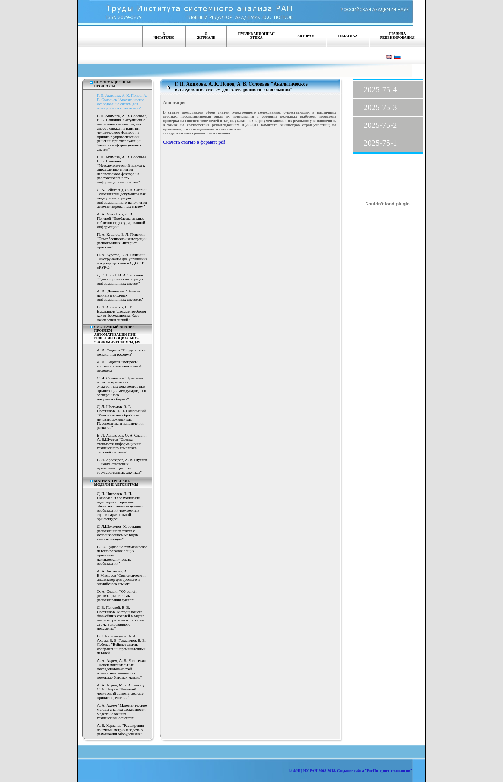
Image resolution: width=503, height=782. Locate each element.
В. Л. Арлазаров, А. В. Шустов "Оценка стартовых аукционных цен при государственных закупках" (122, 466)
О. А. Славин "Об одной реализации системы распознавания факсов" (117, 595)
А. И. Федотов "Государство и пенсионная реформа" (121, 352)
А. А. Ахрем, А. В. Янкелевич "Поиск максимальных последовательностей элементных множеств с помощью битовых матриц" (121, 668)
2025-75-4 (380, 89)
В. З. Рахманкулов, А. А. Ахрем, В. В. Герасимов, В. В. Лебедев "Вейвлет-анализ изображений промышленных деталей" (121, 644)
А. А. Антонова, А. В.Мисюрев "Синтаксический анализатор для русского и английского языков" (121, 577)
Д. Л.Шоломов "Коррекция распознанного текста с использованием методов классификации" (119, 532)
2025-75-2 (380, 125)
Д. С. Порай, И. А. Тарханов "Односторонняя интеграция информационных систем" (120, 279)
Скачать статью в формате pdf (194, 142)
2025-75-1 (380, 143)
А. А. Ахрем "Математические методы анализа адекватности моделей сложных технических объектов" (122, 711)
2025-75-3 (380, 107)
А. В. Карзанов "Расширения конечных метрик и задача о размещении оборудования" (120, 729)
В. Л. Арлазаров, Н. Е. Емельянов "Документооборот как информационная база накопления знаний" (122, 313)
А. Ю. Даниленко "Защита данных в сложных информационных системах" (120, 295)
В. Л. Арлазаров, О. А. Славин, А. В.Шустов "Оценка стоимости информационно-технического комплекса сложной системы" (122, 443)
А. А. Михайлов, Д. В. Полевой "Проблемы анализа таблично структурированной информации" (121, 220)
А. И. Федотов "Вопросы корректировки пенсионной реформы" (119, 366)
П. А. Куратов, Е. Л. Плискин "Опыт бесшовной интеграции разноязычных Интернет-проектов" (122, 240)
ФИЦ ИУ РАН (305, 770)
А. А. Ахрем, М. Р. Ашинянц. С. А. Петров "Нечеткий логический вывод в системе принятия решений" (121, 691)
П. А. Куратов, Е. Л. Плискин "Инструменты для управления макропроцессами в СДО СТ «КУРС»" (122, 261)
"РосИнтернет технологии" (388, 770)
